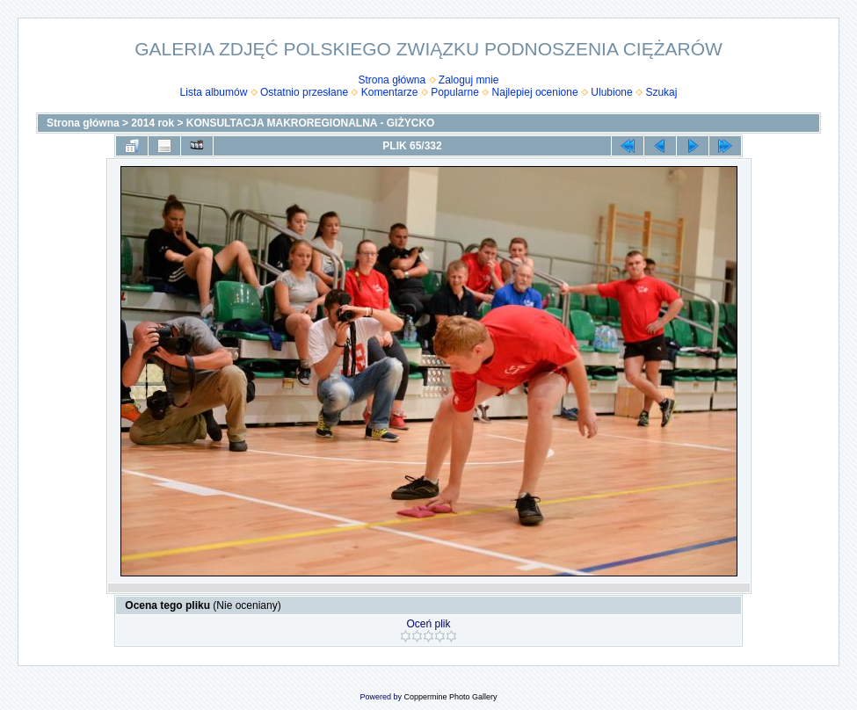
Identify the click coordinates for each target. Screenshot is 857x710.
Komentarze (389, 92)
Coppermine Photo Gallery (450, 696)
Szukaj (661, 92)
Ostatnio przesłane (304, 92)
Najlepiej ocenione (535, 92)
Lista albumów (214, 92)
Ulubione (611, 92)
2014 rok (152, 123)
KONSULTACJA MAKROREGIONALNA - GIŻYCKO (310, 123)
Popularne (455, 92)
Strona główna (391, 80)
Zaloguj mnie (469, 80)
